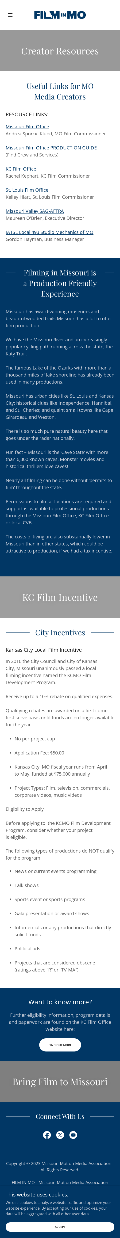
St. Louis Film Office (27, 190)
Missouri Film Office (27, 126)
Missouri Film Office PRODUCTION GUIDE (52, 148)
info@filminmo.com (60, 1201)
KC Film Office (21, 169)
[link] (60, 15)
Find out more (60, 1045)
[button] (14, 15)
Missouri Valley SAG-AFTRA (35, 211)
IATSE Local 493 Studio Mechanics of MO (49, 232)
